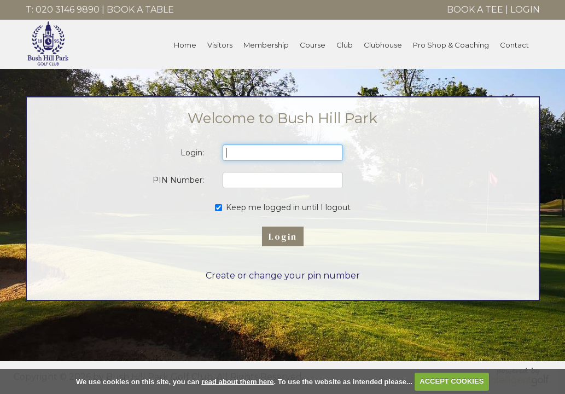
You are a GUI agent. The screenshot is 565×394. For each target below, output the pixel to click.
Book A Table (140, 9)
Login (525, 9)
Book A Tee (475, 9)
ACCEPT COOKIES (452, 381)
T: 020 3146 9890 (63, 9)
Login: (192, 153)
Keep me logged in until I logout (283, 207)
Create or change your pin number (283, 275)
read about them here (237, 381)
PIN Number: (178, 180)
